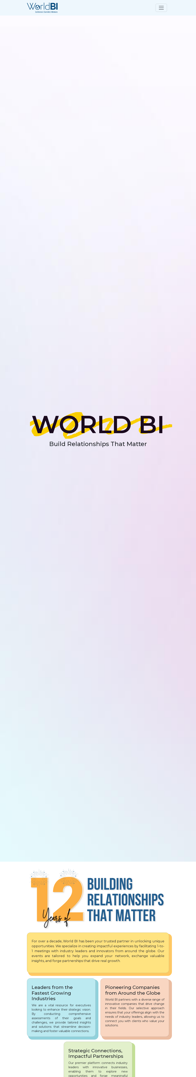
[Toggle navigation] (161, 8)
